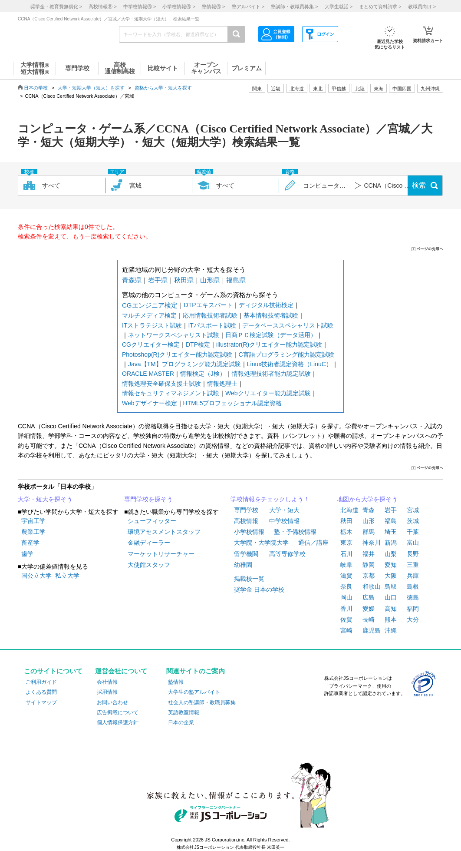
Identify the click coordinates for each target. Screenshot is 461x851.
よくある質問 (41, 692)
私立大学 (67, 575)
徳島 (413, 597)
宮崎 (346, 630)
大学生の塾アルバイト (194, 692)
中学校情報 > (139, 6)
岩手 (391, 510)
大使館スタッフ (149, 564)
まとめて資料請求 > (380, 6)
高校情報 (246, 520)
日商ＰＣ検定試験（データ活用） (270, 334)
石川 (346, 553)
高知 (391, 608)
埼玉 (391, 531)
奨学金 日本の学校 (259, 589)
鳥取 (391, 586)
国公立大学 (36, 575)
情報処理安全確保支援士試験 (161, 383)
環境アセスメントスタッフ (164, 531)
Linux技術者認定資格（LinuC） (289, 364)
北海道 (297, 88)
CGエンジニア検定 (150, 305)
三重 (413, 564)
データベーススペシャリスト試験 (287, 325)
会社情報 (107, 682)
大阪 (391, 575)
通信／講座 (313, 542)
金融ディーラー (149, 542)
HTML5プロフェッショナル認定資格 (232, 403)
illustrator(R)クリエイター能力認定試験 (269, 344)
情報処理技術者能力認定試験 (271, 373)
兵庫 (413, 575)
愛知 (391, 564)
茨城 (413, 520)
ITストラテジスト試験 (152, 325)
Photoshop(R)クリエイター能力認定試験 (177, 354)
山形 (368, 520)
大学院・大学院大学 (261, 542)
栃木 (346, 531)
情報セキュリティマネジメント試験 (170, 393)
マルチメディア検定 (149, 315)
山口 (391, 597)
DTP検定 (198, 344)
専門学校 (246, 510)
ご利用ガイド (41, 682)
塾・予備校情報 (295, 531)
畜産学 (30, 542)
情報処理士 (222, 383)
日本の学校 (36, 87)
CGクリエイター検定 (151, 344)
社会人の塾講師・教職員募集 (202, 702)
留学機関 (246, 553)
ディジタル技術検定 (266, 304)
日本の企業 (181, 722)
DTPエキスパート (208, 304)
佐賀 (346, 619)
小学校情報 (249, 531)
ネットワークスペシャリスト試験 (173, 334)
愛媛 (368, 608)
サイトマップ (41, 702)
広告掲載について (117, 712)
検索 (419, 185)
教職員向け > (422, 6)
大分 (413, 619)
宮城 (413, 510)
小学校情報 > (178, 6)
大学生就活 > (338, 6)
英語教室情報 (183, 712)
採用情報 (107, 692)
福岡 (413, 608)
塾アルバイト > (248, 6)
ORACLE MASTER (148, 373)
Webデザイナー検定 (149, 403)
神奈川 (371, 542)
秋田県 (184, 280)
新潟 (391, 542)
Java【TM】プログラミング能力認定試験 (184, 364)
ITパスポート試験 (212, 325)
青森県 (132, 280)
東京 (346, 542)
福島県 (236, 280)
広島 (368, 597)
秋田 (346, 520)
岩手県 (158, 280)
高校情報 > (102, 6)
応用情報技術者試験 (210, 315)
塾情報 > (213, 6)
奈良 (346, 586)
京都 (368, 575)
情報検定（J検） (203, 373)
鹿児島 (371, 630)
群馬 (368, 531)
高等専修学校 (287, 553)
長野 (413, 553)
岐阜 (346, 564)
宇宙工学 (33, 520)
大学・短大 (284, 510)
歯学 (27, 553)
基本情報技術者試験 (271, 315)
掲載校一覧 (249, 578)
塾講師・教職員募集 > (294, 6)
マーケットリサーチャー (161, 553)
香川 (346, 608)
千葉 (413, 531)
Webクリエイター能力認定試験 (268, 393)
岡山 (346, 597)
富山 (413, 542)
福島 (391, 520)
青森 (368, 510)
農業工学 (33, 531)
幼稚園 (243, 564)
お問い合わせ (112, 702)
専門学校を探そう (148, 499)
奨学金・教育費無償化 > (56, 6)
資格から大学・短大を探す (163, 87)
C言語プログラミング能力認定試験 (286, 354)
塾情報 (176, 682)
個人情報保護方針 (117, 722)
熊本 (391, 619)
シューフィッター (152, 520)
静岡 (368, 564)
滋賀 (346, 575)
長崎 (368, 619)
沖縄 (391, 630)
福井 (368, 553)
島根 (413, 586)
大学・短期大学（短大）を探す (91, 87)
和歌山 (371, 586)
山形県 (210, 280)
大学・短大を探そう (45, 499)
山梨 (391, 553)
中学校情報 (284, 520)
